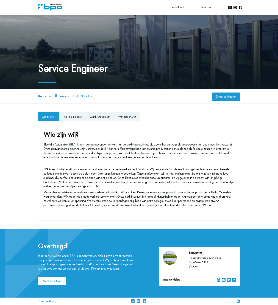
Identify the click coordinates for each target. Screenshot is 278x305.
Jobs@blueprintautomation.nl (207, 257)
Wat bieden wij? (127, 116)
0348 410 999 (200, 262)
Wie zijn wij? (49, 116)
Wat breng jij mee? (100, 116)
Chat (193, 266)
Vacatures (178, 7)
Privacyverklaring (47, 301)
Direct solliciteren (226, 97)
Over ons (205, 7)
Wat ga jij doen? (72, 116)
